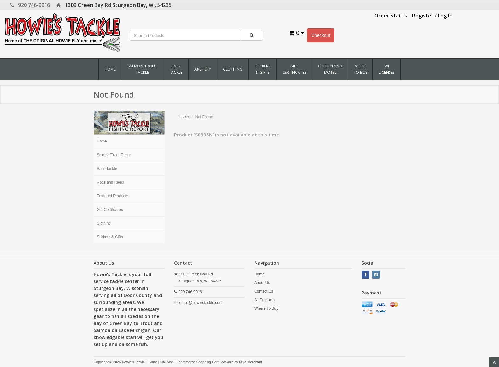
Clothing (232, 69)
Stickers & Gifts (262, 69)
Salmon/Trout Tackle (142, 69)
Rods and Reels (110, 182)
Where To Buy (361, 69)
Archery (202, 69)
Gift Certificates (294, 69)
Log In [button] (445, 15)
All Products (264, 300)
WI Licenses (387, 69)
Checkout (320, 35)
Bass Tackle (175, 69)
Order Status (390, 15)
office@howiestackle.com (200, 303)
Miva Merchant (250, 362)
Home (110, 69)
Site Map (166, 362)
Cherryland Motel (330, 69)
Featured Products (112, 196)
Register (422, 15)
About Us (262, 282)
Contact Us (263, 291)
